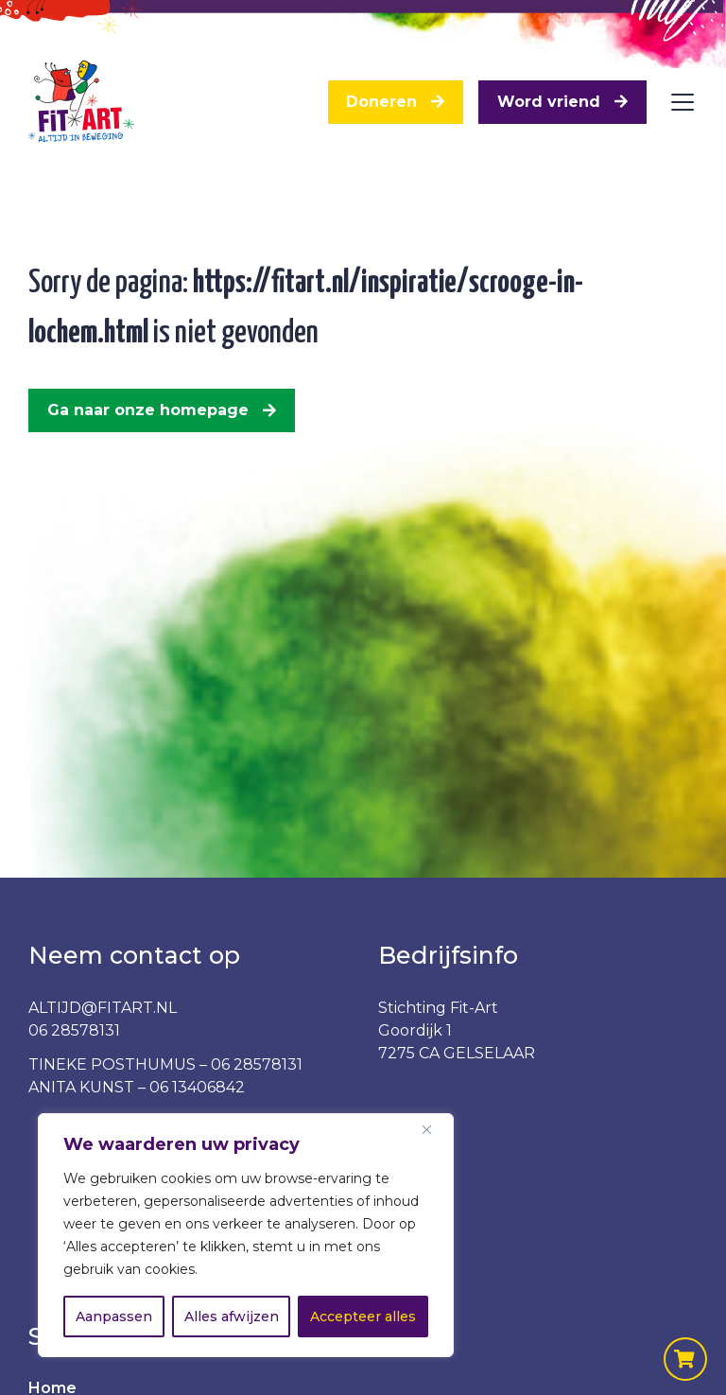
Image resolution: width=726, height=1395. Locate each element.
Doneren (381, 102)
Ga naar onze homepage (148, 410)
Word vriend (548, 102)
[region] (246, 1235)
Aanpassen (114, 1316)
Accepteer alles (363, 1316)
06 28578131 (74, 1030)
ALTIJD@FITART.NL (102, 1008)
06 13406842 (197, 1087)
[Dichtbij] (434, 1129)
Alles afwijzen (231, 1316)
